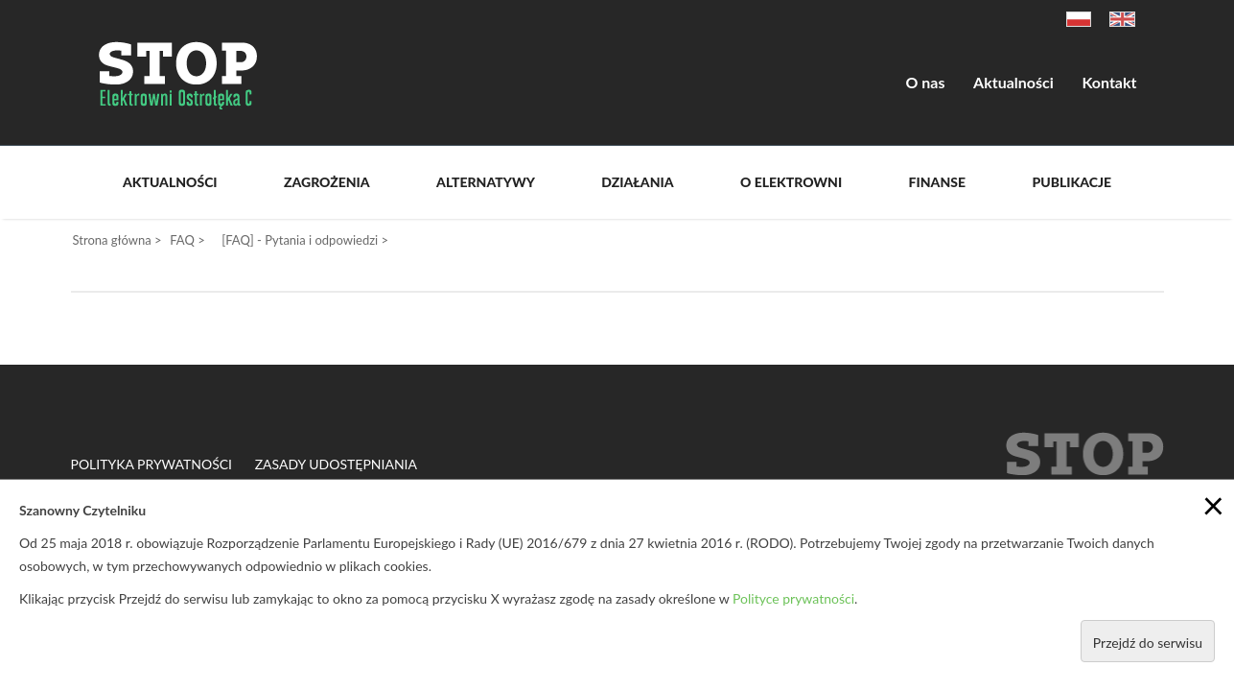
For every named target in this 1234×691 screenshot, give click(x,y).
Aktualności (1013, 82)
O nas (925, 82)
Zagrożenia (327, 182)
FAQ (182, 240)
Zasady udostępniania (336, 464)
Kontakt (1109, 82)
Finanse (937, 182)
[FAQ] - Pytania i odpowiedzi (299, 240)
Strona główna (112, 240)
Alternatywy (485, 182)
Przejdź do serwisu (1147, 642)
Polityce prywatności (793, 598)
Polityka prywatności (152, 464)
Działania (637, 182)
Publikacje (1071, 182)
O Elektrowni (791, 182)
